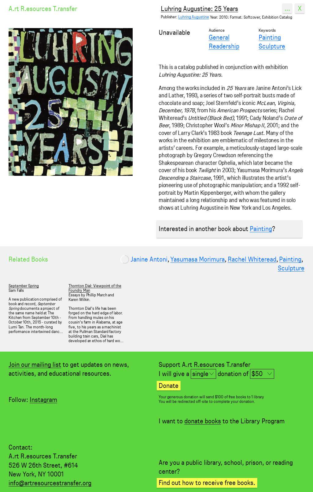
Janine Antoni (149, 259)
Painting (270, 37)
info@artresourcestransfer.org (50, 483)
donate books (202, 421)
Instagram (43, 399)
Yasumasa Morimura (197, 259)
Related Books (28, 259)
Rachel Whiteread (252, 259)
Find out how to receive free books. (207, 483)
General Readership (224, 41)
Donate (169, 385)
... (287, 8)
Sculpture (272, 46)
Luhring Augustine (193, 17)
